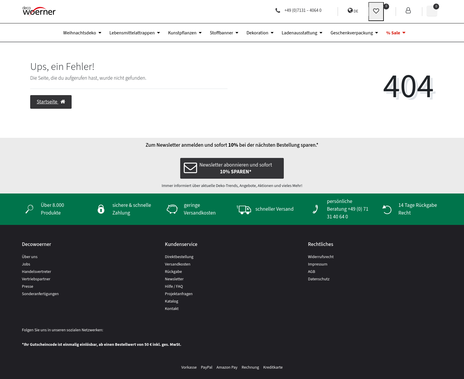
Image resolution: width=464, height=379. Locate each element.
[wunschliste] (376, 11)
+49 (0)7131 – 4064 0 (298, 10)
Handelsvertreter (36, 272)
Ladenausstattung (299, 33)
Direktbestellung (179, 257)
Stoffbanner (221, 33)
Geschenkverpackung (352, 33)
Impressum (318, 264)
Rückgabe (173, 272)
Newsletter (174, 279)
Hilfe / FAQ (174, 287)
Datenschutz (319, 279)
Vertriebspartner (36, 279)
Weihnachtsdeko (79, 33)
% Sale (393, 33)
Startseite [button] (51, 101)
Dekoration (257, 33)
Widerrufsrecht (321, 257)
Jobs (26, 264)
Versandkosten (177, 264)
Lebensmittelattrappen (132, 33)
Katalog (171, 301)
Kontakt (171, 309)
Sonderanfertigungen (40, 294)
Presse (27, 287)
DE (353, 10)
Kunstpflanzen (182, 33)
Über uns (30, 257)
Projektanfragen (179, 294)
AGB (311, 272)
